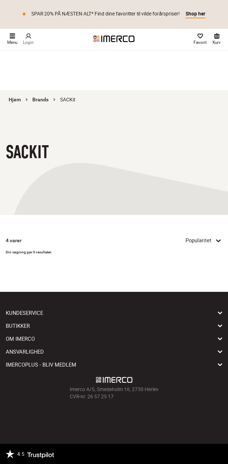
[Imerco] (114, 39)
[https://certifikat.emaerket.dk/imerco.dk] (216, 454)
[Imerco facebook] (94, 416)
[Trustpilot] (30, 454)
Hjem (15, 99)
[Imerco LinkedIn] (134, 416)
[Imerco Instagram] (104, 416)
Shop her (195, 13)
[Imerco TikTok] (114, 416)
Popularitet (204, 240)
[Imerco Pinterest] (124, 416)
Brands (40, 99)
